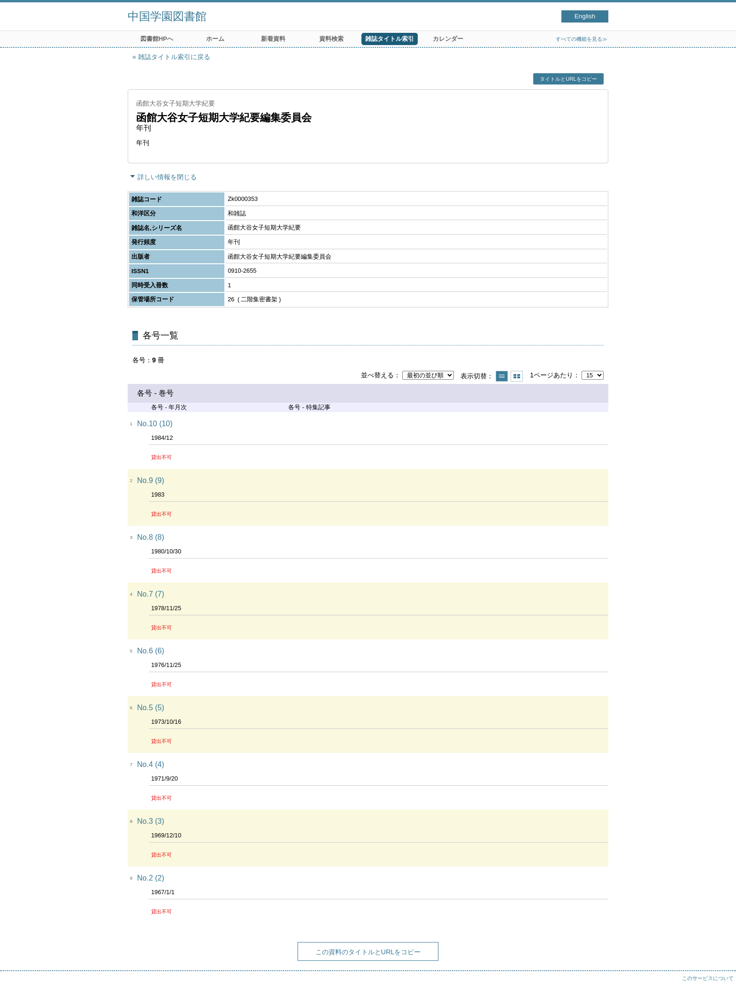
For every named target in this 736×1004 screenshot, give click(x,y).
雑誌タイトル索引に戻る (174, 57)
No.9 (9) (150, 480)
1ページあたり (551, 375)
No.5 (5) (150, 708)
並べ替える (377, 375)
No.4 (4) (150, 764)
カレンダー (448, 38)
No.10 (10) (155, 424)
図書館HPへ (156, 38)
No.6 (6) (150, 651)
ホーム (215, 38)
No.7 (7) (150, 594)
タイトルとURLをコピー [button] (568, 79)
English (585, 16)
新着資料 (273, 38)
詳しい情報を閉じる (167, 177)
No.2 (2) (150, 878)
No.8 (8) (150, 537)
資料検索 (331, 38)
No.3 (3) (150, 821)
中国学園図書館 (167, 16)
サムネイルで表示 (517, 376)
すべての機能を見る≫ (581, 39)
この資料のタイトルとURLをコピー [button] (368, 952)
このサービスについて (708, 978)
